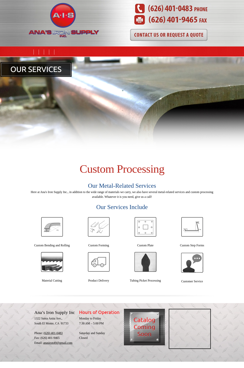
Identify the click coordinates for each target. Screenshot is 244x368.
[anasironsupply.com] (64, 7)
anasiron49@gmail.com (57, 342)
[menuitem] (31, 52)
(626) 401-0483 (53, 333)
